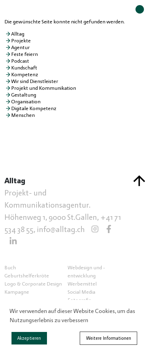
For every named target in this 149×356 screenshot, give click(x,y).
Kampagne (16, 292)
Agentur (20, 47)
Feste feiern (24, 54)
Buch (10, 268)
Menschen (23, 115)
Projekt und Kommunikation (43, 88)
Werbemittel (82, 284)
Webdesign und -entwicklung (86, 272)
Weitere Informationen (108, 338)
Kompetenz (24, 74)
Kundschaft (24, 68)
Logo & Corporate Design (33, 284)
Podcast (20, 61)
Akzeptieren (29, 338)
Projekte (21, 41)
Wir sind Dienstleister (34, 81)
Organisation (26, 102)
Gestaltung (23, 95)
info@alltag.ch (61, 229)
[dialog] (74, 328)
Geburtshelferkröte (26, 276)
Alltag (17, 34)
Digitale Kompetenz (33, 108)
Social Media (81, 292)
